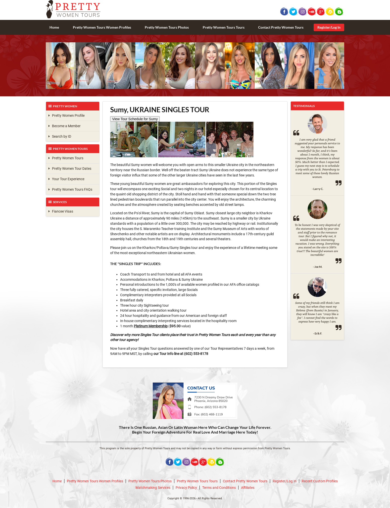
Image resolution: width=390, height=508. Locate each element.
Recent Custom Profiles (320, 481)
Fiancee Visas (61, 211)
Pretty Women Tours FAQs (70, 189)
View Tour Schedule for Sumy (135, 119)
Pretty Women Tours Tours (223, 27)
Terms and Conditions (219, 488)
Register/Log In (329, 27)
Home (54, 27)
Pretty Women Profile (67, 115)
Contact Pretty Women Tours (280, 27)
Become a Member (65, 126)
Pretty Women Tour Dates (70, 168)
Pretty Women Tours (66, 158)
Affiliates (247, 488)
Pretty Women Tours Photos (167, 27)
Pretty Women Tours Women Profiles (102, 27)
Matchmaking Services (153, 488)
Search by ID (60, 136)
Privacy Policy (186, 488)
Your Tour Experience (66, 179)
